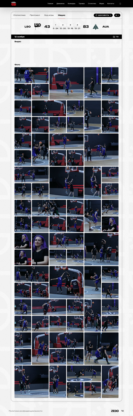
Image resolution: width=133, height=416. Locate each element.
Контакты (110, 3)
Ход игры (49, 15)
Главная (50, 3)
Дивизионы (60, 3)
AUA (105, 26)
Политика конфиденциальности (25, 411)
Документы (103, 15)
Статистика (92, 3)
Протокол (35, 15)
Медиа (101, 3)
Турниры (82, 3)
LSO (28, 26)
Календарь (71, 3)
